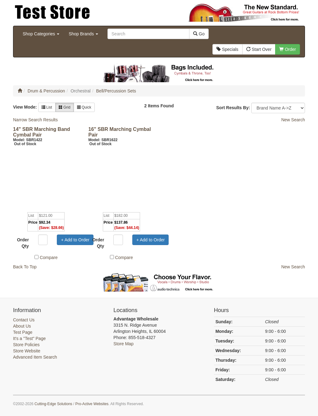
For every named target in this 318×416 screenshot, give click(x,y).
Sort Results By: (233, 107)
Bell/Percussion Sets (116, 90)
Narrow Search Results (35, 119)
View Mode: (25, 107)
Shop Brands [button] (83, 33)
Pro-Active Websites (91, 404)
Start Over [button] (259, 49)
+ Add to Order (75, 239)
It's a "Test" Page (29, 338)
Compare (49, 257)
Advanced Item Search (35, 357)
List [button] (47, 107)
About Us (22, 326)
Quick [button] (84, 107)
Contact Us (23, 319)
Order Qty (23, 242)
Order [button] (287, 49)
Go (199, 33)
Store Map (123, 343)
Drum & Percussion (46, 90)
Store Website (26, 350)
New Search (293, 119)
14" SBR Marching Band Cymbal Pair (41, 132)
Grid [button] (64, 107)
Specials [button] (227, 49)
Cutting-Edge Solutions (53, 404)
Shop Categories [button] (41, 33)
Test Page (22, 332)
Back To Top (25, 266)
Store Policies (26, 344)
